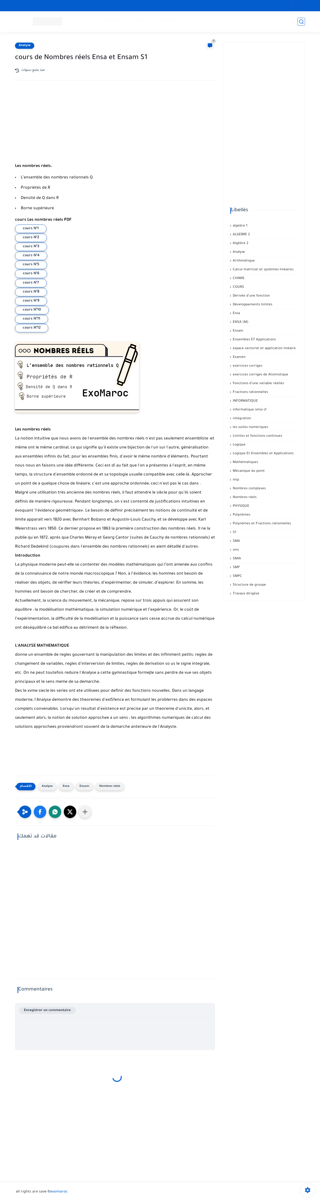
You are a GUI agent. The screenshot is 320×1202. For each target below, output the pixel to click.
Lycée (198, 21)
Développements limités (252, 305)
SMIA (236, 559)
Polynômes (241, 515)
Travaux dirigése (245, 594)
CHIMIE (137, 21)
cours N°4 (31, 256)
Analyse (24, 45)
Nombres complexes (249, 489)
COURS (238, 287)
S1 (234, 532)
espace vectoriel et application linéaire (264, 348)
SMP (236, 567)
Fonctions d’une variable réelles (258, 383)
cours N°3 (31, 247)
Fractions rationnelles (250, 392)
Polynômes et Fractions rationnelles (261, 524)
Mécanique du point (248, 471)
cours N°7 (31, 283)
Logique (239, 445)
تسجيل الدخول (255, 21)
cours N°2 (31, 238)
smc (235, 550)
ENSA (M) (240, 322)
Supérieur (223, 21)
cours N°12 (31, 328)
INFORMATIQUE (168, 21)
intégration (241, 418)
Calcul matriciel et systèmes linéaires (263, 270)
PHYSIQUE (110, 21)
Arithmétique (243, 261)
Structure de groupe (249, 585)
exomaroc (59, 1192)
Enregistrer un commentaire (47, 1010)
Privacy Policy (118, 5)
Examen (239, 357)
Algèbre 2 (240, 243)
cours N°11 (31, 319)
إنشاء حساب (284, 21)
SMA (236, 541)
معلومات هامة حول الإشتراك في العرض (71, 5)
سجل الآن (141, 5)
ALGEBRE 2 (241, 234)
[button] (40, 812)
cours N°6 (31, 274)
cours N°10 (32, 310)
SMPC (237, 576)
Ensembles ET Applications (254, 340)
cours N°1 (31, 229)
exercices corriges (247, 366)
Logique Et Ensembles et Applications (263, 453)
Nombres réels (109, 786)
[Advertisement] (115, 128)
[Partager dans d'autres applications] (85, 812)
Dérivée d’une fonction (251, 296)
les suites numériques (250, 427)
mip (235, 480)
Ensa (66, 786)
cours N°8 (31, 292)
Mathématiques (245, 462)
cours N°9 (31, 301)
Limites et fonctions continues (257, 436)
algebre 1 (240, 226)
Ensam (84, 786)
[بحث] (301, 22)
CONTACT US (26, 5)
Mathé (84, 21)
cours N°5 (31, 265)
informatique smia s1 (249, 410)
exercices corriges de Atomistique (260, 375)
